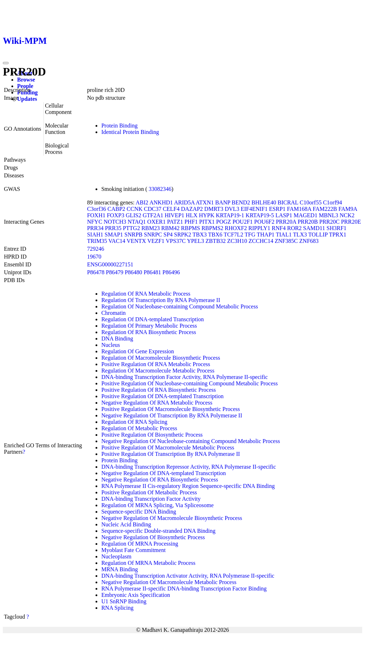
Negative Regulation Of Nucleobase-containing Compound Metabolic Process (190, 441)
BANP (222, 202)
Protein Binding (119, 126)
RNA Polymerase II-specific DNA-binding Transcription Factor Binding (184, 588)
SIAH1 (95, 234)
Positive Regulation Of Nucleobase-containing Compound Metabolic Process (189, 383)
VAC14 (116, 241)
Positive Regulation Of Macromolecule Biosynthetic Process (170, 409)
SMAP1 (114, 234)
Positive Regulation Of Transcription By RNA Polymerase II (170, 454)
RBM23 (151, 228)
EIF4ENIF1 (254, 209)
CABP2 (116, 209)
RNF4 (279, 228)
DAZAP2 (192, 209)
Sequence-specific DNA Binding (138, 512)
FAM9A (347, 209)
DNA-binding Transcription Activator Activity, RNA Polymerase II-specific (187, 576)
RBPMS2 (212, 228)
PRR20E (351, 222)
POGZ (223, 222)
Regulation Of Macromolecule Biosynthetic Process (160, 358)
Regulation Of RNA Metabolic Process (145, 294)
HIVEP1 (174, 215)
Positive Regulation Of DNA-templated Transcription (162, 396)
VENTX (136, 241)
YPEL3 (195, 241)
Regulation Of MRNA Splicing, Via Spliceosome (157, 505)
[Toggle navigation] (6, 63)
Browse (26, 80)
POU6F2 (264, 222)
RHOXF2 (236, 228)
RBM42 (170, 228)
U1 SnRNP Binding (123, 601)
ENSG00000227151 (110, 264)
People (25, 86)
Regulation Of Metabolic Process (139, 428)
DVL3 (232, 209)
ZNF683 (309, 241)
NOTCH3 (115, 222)
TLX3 (300, 234)
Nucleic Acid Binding (126, 524)
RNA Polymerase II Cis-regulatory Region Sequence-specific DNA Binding (188, 486)
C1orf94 (332, 202)
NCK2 (347, 215)
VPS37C (176, 241)
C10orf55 (311, 202)
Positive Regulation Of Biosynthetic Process (151, 435)
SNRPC (153, 234)
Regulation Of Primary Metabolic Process (149, 326)
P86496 (171, 272)
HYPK (207, 215)
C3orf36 (96, 209)
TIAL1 (284, 234)
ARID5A (184, 202)
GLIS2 (134, 215)
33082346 (160, 189)
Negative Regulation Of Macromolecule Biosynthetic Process (171, 518)
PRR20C (329, 222)
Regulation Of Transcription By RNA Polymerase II (160, 300)
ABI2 (142, 202)
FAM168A (299, 209)
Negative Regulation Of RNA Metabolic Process (156, 403)
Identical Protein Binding (130, 132)
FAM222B (325, 209)
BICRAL (288, 202)
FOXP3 (115, 215)
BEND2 (241, 202)
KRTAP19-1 (230, 215)
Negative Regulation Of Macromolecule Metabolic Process (168, 582)
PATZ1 (175, 222)
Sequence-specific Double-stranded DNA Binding (158, 531)
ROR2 (294, 228)
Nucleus (110, 345)
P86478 (95, 272)
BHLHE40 (263, 202)
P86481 (152, 272)
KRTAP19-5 (260, 215)
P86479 (114, 272)
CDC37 (152, 209)
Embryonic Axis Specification (135, 595)
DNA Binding (117, 338)
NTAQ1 (137, 222)
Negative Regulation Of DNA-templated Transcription (163, 473)
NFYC (94, 222)
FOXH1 (96, 215)
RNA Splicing (117, 608)
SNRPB (133, 234)
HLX (191, 215)
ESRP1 (277, 209)
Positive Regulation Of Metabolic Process (149, 492)
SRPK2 (182, 234)
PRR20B (308, 222)
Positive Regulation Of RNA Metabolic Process (155, 364)
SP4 (168, 234)
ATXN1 (205, 202)
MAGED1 (306, 215)
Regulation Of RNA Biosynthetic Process (148, 332)
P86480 (133, 272)
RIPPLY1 (259, 228)
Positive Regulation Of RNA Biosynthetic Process (158, 390)
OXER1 (156, 222)
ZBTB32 (215, 241)
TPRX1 (337, 234)
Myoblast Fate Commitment (133, 550)
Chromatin (113, 313)
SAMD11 (314, 228)
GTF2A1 (153, 215)
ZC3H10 (237, 241)
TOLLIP (318, 234)
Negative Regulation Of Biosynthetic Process (153, 537)
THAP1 (265, 234)
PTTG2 (131, 228)
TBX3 (199, 234)
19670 (94, 257)
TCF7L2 (233, 234)
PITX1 (207, 222)
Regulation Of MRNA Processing (139, 544)
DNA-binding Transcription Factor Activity (151, 499)
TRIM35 (97, 241)
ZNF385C (286, 241)
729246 (95, 249)
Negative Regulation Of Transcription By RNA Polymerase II (171, 415)
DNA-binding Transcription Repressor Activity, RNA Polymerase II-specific (188, 467)
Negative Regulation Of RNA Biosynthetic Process (159, 480)
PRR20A (286, 222)
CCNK (134, 209)
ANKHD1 (161, 202)
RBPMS (190, 228)
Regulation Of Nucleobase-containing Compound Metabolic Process (179, 306)
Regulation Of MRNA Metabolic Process (148, 563)
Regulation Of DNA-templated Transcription (152, 319)
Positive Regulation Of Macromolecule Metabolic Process (167, 447)
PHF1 (190, 222)
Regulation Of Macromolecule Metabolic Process (157, 371)
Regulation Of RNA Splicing (134, 422)
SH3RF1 (336, 228)
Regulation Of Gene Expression (137, 351)
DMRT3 (213, 209)
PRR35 (113, 228)
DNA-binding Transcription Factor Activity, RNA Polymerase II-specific (184, 377)
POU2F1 (242, 222)
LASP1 (284, 215)
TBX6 (215, 234)
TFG (250, 234)
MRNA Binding (119, 569)
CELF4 (171, 209)
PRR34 (95, 228)
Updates (27, 99)
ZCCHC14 (260, 241)
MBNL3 (328, 215)
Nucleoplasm (116, 556)
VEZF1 (155, 241)
